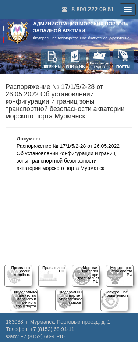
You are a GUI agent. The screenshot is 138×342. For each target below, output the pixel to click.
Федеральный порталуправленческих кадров (73, 297)
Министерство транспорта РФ (122, 271)
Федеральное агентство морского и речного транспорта (26, 299)
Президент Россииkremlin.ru (20, 271)
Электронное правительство (118, 294)
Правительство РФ (56, 269)
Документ (29, 139)
